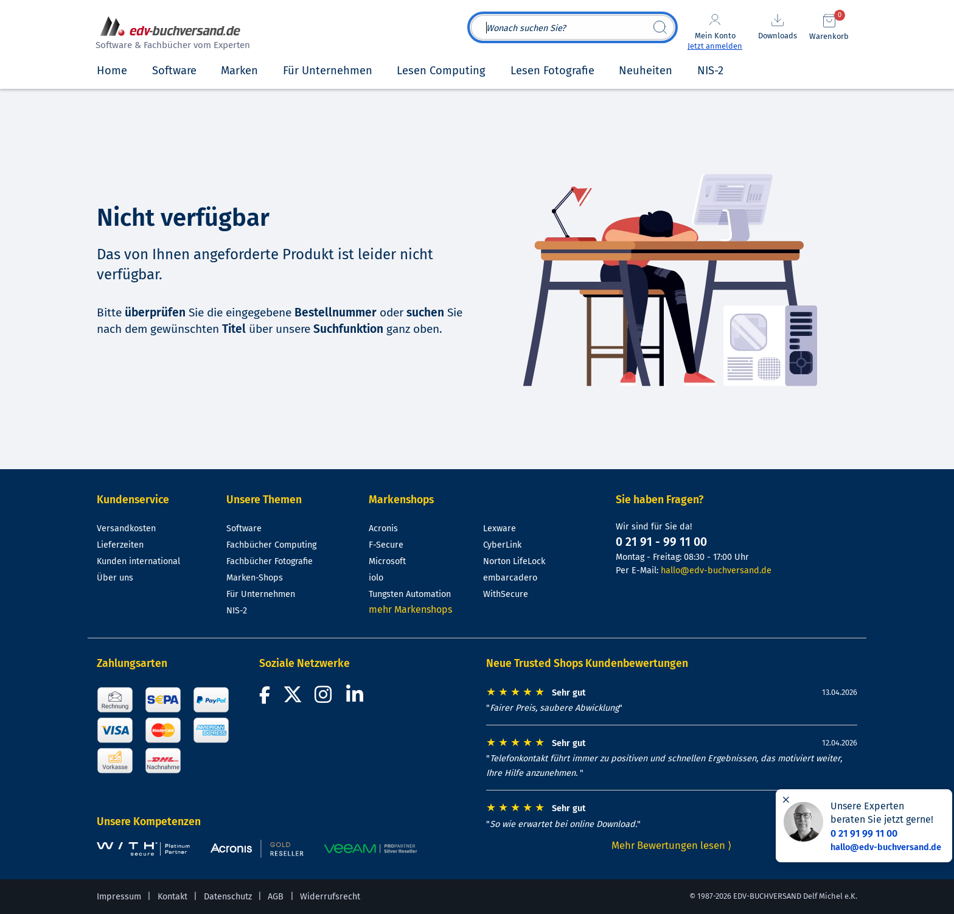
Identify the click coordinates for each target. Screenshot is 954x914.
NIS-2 (236, 610)
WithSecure (505, 594)
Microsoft (387, 561)
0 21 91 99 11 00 (863, 833)
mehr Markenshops (410, 609)
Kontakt (172, 896)
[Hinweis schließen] (786, 799)
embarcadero (510, 578)
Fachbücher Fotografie (269, 561)
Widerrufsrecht (330, 896)
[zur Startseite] (171, 34)
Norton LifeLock (514, 561)
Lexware (499, 528)
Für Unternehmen (260, 594)
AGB (276, 896)
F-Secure (386, 545)
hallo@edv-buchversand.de (716, 570)
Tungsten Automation (410, 594)
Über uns (115, 578)
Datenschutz (228, 896)
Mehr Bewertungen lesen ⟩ (671, 845)
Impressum (119, 896)
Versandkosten (126, 528)
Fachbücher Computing (271, 545)
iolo (376, 578)
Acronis (383, 528)
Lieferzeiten (120, 545)
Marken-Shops (254, 578)
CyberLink (502, 545)
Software (244, 528)
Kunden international (138, 561)
